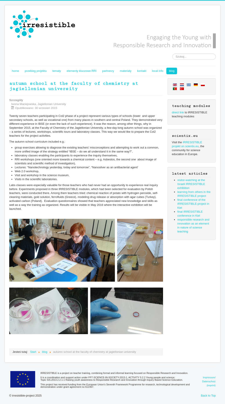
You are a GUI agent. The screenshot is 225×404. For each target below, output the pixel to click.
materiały (125, 70)
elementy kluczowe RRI (81, 70)
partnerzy (108, 70)
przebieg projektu (36, 70)
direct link (178, 112)
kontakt (141, 70)
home (15, 70)
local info (157, 70)
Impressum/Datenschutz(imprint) (209, 381)
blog (171, 70)
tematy (56, 70)
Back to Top (208, 395)
